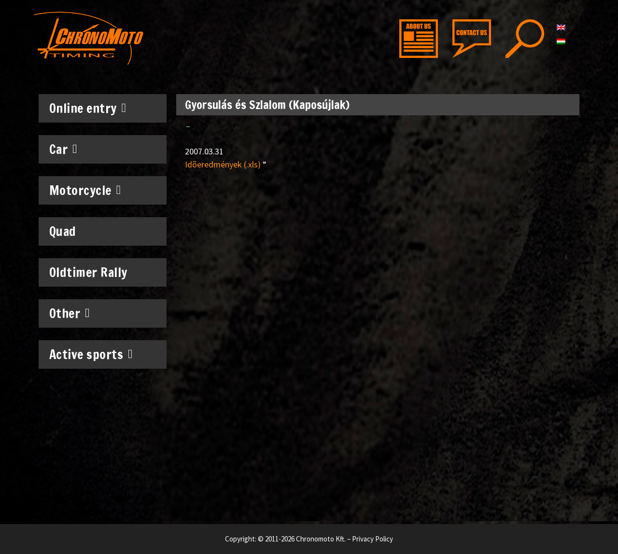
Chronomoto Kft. (321, 538)
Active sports (91, 354)
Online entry (87, 108)
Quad (62, 231)
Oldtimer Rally (88, 272)
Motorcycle (85, 190)
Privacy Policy (372, 538)
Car (63, 149)
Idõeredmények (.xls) (223, 164)
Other (69, 313)
